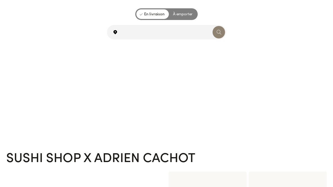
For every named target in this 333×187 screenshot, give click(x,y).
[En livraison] (152, 14)
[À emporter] (183, 14)
